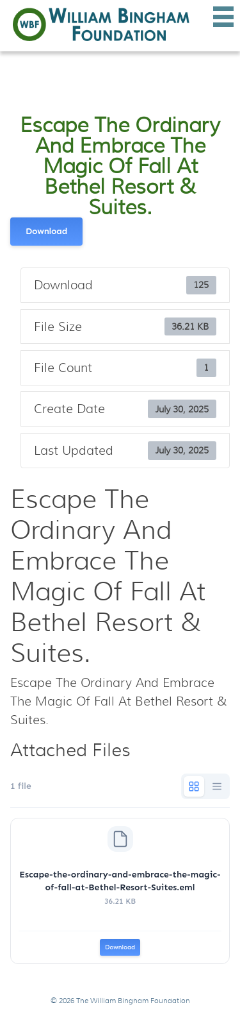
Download (46, 231)
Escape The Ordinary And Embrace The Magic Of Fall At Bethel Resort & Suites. (120, 166)
